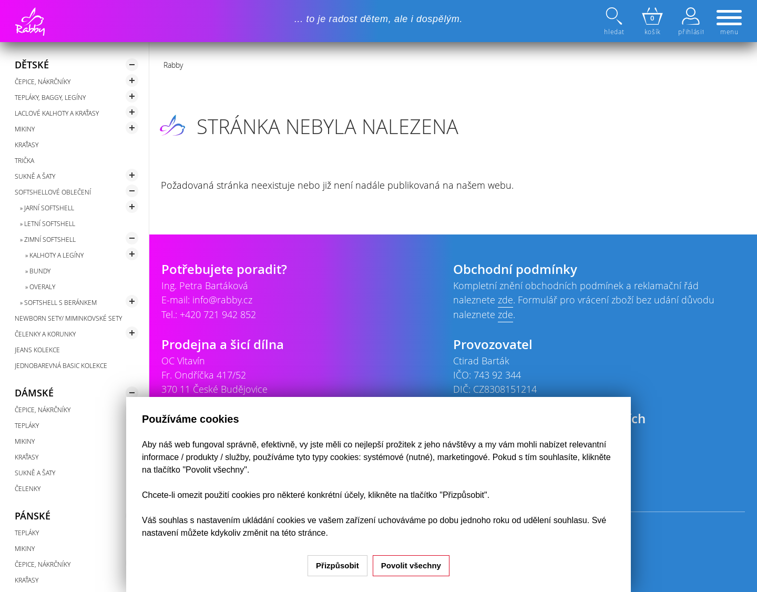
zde (505, 299)
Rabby (173, 65)
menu (729, 23)
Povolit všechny (411, 565)
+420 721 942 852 (218, 314)
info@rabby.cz (222, 299)
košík (652, 21)
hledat (615, 21)
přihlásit (690, 21)
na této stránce (298, 532)
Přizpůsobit (337, 565)
